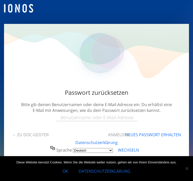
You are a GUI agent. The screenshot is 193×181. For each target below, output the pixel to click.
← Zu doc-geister (30, 135)
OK (65, 171)
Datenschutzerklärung (96, 142)
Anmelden (119, 135)
